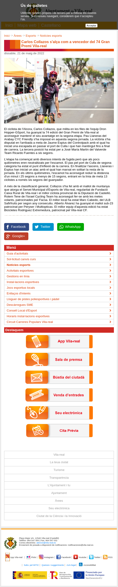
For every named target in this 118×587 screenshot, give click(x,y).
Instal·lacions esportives (23, 282)
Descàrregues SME (20, 304)
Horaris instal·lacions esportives (28, 316)
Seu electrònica (59, 508)
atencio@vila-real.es (46, 543)
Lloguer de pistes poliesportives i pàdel (33, 299)
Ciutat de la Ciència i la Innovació (58, 516)
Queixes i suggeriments (53, 565)
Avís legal (71, 565)
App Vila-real (14, 557)
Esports (31, 35)
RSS (108, 557)
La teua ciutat (59, 462)
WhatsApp (73, 227)
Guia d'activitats (17, 253)
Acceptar (91, 25)
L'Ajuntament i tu (59, 485)
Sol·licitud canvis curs (21, 259)
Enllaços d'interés (18, 293)
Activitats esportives (20, 270)
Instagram (46, 557)
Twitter (45, 227)
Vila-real (59, 454)
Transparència (59, 477)
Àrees (18, 35)
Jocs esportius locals (21, 287)
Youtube (80, 557)
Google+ (18, 236)
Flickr (31, 557)
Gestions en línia (18, 276)
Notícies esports (51, 35)
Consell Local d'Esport (22, 310)
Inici (7, 35)
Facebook (18, 227)
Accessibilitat (87, 565)
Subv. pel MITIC (31, 565)
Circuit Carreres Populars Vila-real (30, 322)
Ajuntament (59, 493)
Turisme (59, 470)
